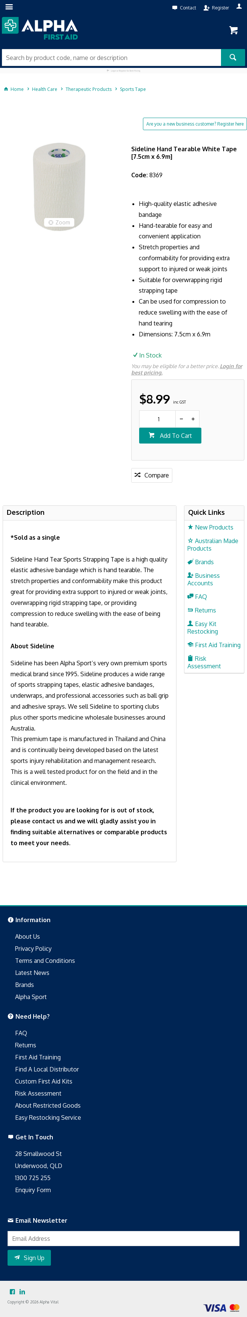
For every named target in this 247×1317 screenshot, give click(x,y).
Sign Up (34, 1258)
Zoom (62, 222)
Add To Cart (175, 435)
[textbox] (111, 57)
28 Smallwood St (38, 1153)
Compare (156, 475)
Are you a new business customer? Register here (195, 124)
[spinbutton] (157, 419)
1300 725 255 (33, 1178)
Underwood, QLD (38, 1166)
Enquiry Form (33, 1190)
